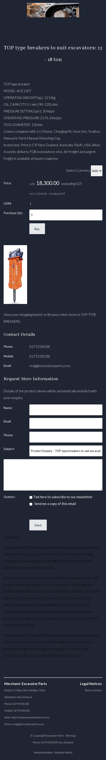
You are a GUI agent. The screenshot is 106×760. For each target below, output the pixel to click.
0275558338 (39, 347)
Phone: (8, 346)
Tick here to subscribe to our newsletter (61, 497)
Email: (7, 365)
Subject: (9, 449)
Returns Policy (93, 690)
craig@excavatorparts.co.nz (50, 366)
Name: (8, 408)
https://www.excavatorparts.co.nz (30, 717)
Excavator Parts (55, 735)
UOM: (8, 203)
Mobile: (9, 356)
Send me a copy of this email (52, 504)
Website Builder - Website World (53, 752)
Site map (71, 735)
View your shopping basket (23, 315)
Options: (9, 497)
